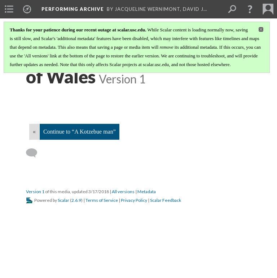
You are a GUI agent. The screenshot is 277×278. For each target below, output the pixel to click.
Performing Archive (72, 9)
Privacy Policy (134, 200)
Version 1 (35, 191)
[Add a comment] (35, 153)
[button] (250, 9)
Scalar (63, 200)
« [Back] (34, 132)
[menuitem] (9, 9)
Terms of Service (101, 200)
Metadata (146, 191)
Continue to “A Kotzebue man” (79, 132)
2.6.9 (76, 200)
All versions (123, 191)
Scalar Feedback (165, 200)
